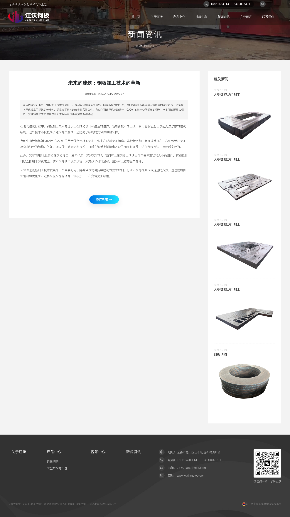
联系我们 (267, 16)
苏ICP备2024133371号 (103, 503)
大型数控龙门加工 (227, 94)
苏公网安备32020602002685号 (263, 503)
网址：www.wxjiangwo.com (186, 475)
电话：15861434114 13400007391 (194, 460)
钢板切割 (220, 354)
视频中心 (200, 16)
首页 (138, 45)
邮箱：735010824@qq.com (187, 468)
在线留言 (245, 16)
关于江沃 (156, 16)
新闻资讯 (223, 16)
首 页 (135, 16)
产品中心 (178, 16)
